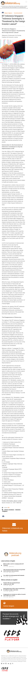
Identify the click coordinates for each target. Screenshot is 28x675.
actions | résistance (9, 509)
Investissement (18, 13)
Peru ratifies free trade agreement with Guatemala (13, 575)
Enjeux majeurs (8, 13)
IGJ (8, 507)
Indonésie (17, 509)
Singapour (4, 511)
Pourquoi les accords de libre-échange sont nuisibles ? (11, 616)
